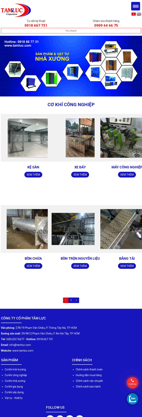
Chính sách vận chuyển (89, 380)
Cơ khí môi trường (15, 369)
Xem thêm (33, 174)
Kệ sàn (33, 167)
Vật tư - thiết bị (13, 397)
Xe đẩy (80, 167)
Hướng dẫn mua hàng (89, 375)
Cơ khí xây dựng (14, 392)
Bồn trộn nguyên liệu (80, 258)
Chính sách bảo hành (88, 386)
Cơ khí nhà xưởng (15, 380)
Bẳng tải (127, 258)
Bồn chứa (33, 258)
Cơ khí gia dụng (14, 386)
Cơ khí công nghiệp (16, 375)
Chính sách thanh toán (89, 369)
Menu (135, 6)
